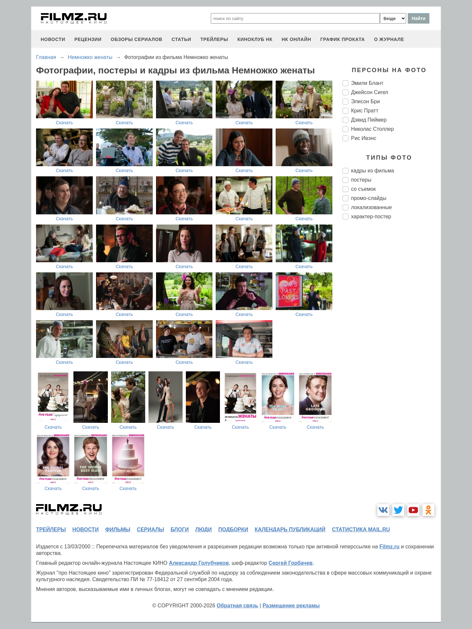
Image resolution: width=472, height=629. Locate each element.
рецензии (88, 39)
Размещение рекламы (291, 605)
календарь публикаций (290, 529)
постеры (361, 180)
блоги (179, 529)
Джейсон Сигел (369, 92)
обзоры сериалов (137, 39)
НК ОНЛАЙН (296, 39)
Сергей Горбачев (290, 563)
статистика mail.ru (361, 529)
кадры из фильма (372, 170)
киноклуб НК (254, 39)
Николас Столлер (372, 129)
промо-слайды (368, 198)
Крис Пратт (364, 110)
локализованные (371, 207)
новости (53, 39)
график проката (342, 39)
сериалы (150, 529)
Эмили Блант (367, 83)
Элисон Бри (365, 101)
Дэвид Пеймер (368, 120)
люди (203, 529)
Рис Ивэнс (363, 138)
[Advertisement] (392, 334)
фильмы (117, 529)
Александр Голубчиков (199, 563)
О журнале (389, 39)
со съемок (363, 189)
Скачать (64, 122)
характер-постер (371, 216)
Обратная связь (237, 605)
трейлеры (214, 39)
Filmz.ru (389, 546)
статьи (181, 39)
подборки (233, 529)
